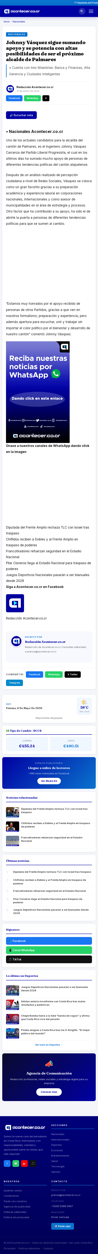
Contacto (48, 1248)
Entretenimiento (60, 1155)
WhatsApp (32, 98)
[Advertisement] (49, 266)
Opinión (55, 1171)
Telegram (14, 682)
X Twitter (73, 674)
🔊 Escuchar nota (21, 115)
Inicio (7, 21)
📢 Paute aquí (63, 1226)
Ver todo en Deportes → (49, 1044)
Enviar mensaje (60, 1217)
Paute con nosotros (15, 1201)
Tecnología (57, 1166)
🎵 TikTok (15, 959)
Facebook (14, 98)
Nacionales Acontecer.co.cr (34, 131)
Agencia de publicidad (17, 1206)
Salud (54, 1161)
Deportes (56, 1144)
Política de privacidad (16, 1217)
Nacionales (19, 21)
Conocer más (49, 1091)
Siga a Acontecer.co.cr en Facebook (35, 587)
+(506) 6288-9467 (62, 1206)
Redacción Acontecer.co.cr (35, 87)
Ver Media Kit (49, 781)
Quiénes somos (13, 1190)
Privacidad (9, 1248)
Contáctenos (11, 1195)
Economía (57, 1150)
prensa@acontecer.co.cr (66, 1194)
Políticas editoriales (15, 1211)
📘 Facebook (17, 940)
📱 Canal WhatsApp (22, 950)
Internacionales (60, 1139)
